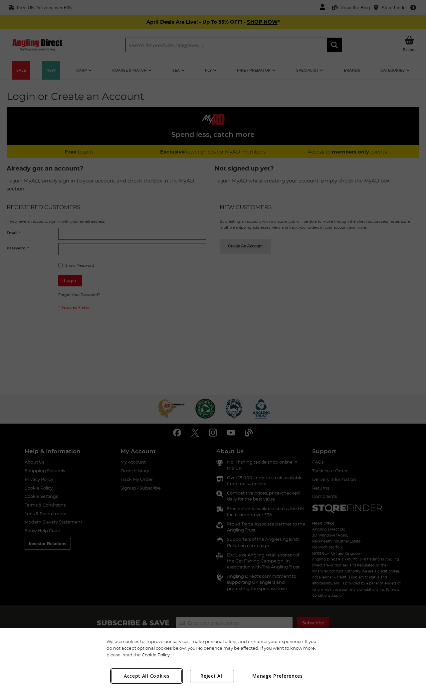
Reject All (212, 676)
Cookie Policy (156, 654)
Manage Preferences (277, 676)
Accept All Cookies (147, 676)
